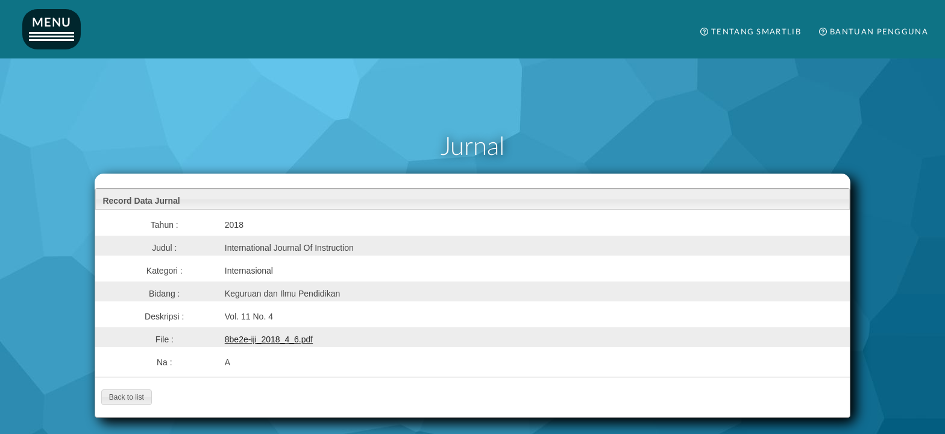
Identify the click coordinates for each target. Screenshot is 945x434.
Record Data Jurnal (141, 201)
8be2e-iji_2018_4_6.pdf (269, 339)
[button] (126, 397)
